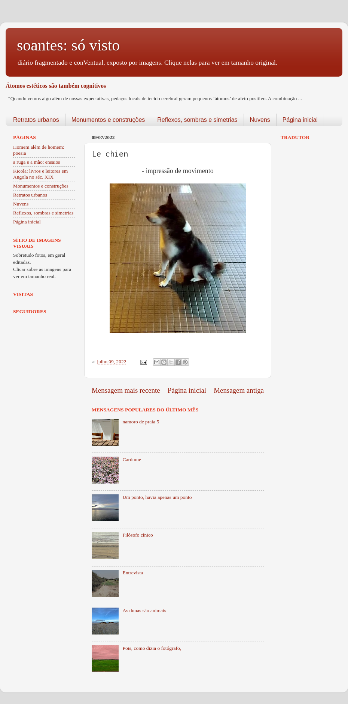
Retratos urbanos (36, 120)
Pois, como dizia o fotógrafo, (151, 648)
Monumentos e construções (108, 120)
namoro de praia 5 (140, 421)
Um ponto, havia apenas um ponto (157, 497)
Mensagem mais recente (126, 390)
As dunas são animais (144, 610)
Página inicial (300, 120)
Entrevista (132, 572)
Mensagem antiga (239, 390)
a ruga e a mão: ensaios (36, 162)
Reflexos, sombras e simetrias (197, 120)
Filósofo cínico (137, 535)
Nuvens (260, 120)
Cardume (131, 459)
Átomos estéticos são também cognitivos (56, 86)
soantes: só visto (68, 45)
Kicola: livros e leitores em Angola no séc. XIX (40, 174)
